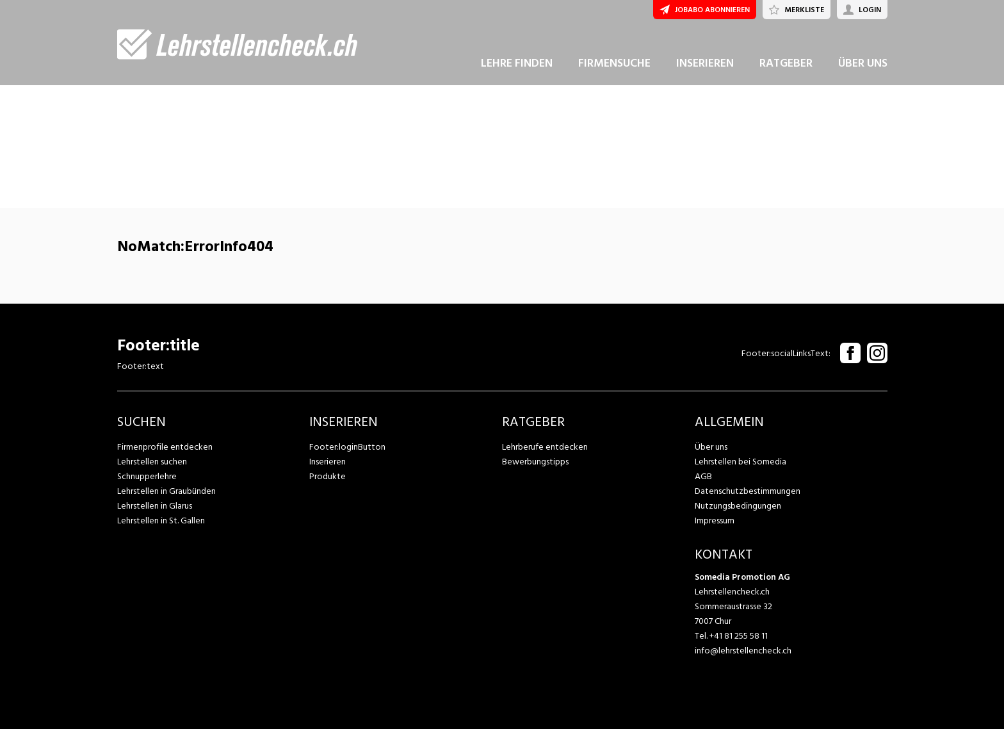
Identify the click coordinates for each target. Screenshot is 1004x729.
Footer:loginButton (347, 446)
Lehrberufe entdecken (545, 446)
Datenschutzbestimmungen (747, 491)
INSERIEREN (705, 63)
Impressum (714, 520)
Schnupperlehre (147, 476)
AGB (703, 476)
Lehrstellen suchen (152, 461)
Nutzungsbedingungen (738, 505)
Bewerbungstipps (535, 461)
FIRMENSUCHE (614, 63)
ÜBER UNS (862, 63)
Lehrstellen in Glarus (154, 505)
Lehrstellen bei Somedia (740, 461)
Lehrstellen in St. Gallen (161, 520)
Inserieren (327, 461)
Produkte (327, 476)
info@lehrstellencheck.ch (743, 650)
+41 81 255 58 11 (738, 635)
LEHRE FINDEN (517, 63)
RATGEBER (786, 63)
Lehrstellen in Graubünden (166, 491)
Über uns (711, 446)
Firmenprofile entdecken (165, 446)
